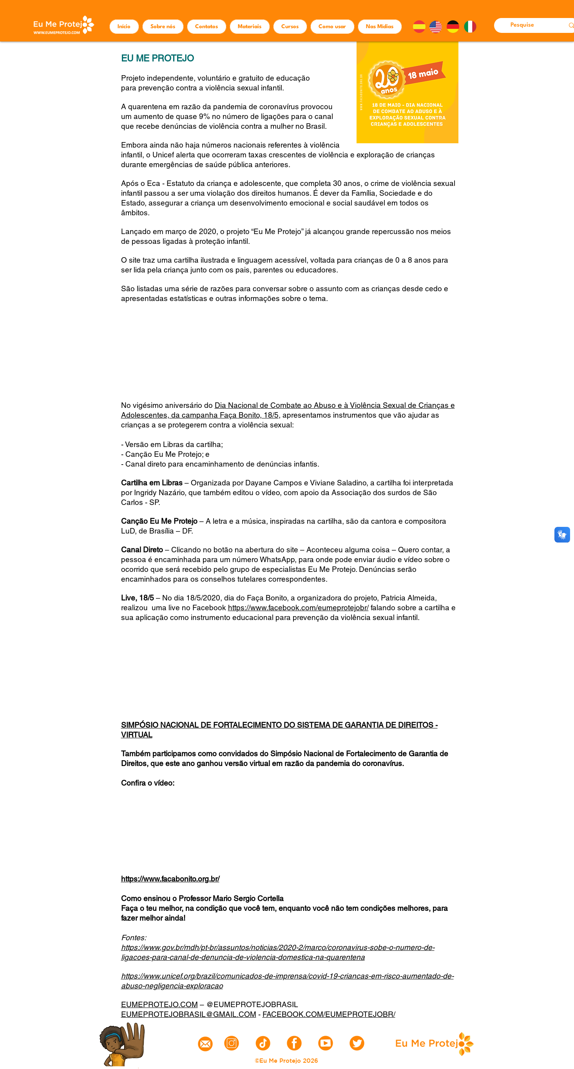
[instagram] (231, 1043)
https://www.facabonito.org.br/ (170, 878)
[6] (294, 1043)
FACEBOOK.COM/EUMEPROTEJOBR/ (329, 1014)
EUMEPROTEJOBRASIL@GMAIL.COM (188, 1014)
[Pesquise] (523, 25)
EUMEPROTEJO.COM (159, 1004)
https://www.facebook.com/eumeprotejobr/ (298, 607)
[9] (357, 1043)
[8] (325, 1043)
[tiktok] (263, 1043)
